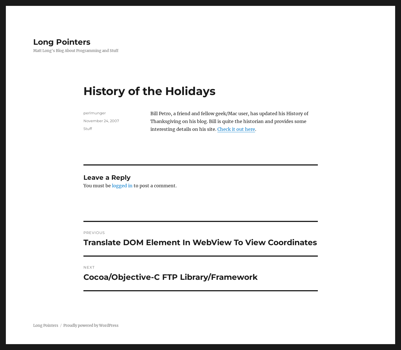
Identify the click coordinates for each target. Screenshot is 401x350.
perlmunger (94, 113)
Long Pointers (61, 42)
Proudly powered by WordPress (91, 325)
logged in (122, 185)
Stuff (87, 128)
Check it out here (236, 129)
